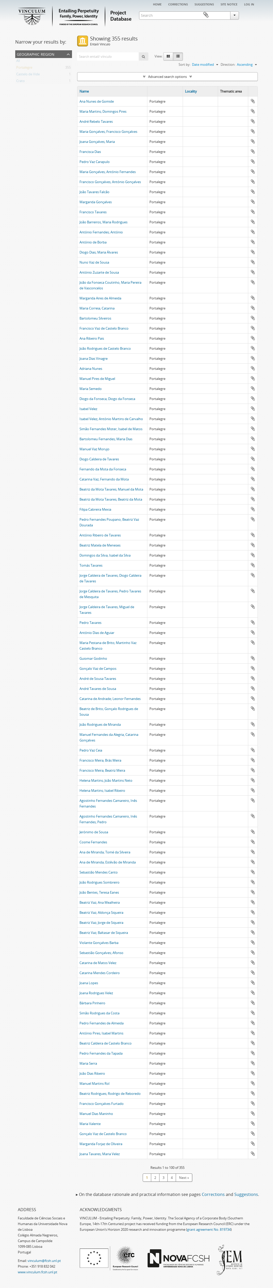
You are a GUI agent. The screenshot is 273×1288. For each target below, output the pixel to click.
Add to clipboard (252, 101)
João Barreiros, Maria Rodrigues (103, 222)
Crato (20, 81)
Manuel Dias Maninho (96, 1113)
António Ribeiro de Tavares (100, 535)
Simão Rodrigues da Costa (99, 1013)
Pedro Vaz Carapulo (94, 161)
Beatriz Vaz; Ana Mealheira (99, 902)
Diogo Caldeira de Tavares (99, 459)
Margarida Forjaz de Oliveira (100, 1144)
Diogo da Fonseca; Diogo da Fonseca (107, 398)
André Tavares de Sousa (97, 688)
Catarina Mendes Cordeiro (99, 973)
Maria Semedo (90, 388)
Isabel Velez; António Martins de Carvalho (111, 419)
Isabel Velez (88, 408)
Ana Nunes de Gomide (96, 101)
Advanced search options (167, 76)
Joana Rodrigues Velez (96, 993)
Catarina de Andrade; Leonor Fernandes (110, 698)
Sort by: (184, 64)
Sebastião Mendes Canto (98, 872)
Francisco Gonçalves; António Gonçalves (110, 182)
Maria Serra (88, 1063)
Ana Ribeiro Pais (91, 338)
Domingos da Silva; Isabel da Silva (105, 555)
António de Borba (93, 242)
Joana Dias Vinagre (93, 358)
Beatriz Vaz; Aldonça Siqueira (101, 912)
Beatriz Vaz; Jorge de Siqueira (101, 922)
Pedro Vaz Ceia (90, 750)
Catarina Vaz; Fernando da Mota (104, 479)
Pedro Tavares (90, 622)
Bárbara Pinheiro (92, 1003)
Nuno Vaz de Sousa (94, 262)
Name (84, 91)
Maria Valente (90, 1123)
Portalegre (24, 68)
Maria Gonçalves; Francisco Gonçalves (108, 131)
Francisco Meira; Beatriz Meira (102, 770)
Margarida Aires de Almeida (100, 298)
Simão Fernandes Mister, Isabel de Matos (110, 429)
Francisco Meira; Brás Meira (100, 760)
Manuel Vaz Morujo (94, 449)
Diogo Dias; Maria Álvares (98, 252)
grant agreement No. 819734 (209, 1229)
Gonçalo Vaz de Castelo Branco (103, 1133)
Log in (249, 4)
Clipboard (250, 15)
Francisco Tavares (93, 212)
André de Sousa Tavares (97, 678)
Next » (184, 1177)
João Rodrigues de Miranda (100, 724)
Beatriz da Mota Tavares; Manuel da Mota (111, 489)
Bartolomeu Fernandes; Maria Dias (105, 439)
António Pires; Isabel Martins (101, 1033)
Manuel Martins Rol (94, 1083)
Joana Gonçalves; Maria (97, 141)
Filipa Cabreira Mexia (95, 509)
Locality (191, 91)
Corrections (178, 4)
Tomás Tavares (90, 565)
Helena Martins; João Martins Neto (105, 780)
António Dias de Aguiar (96, 632)
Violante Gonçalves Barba (98, 942)
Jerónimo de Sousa (93, 832)
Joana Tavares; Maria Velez (99, 1154)
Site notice (229, 4)
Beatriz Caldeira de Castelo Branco (105, 1043)
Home (157, 4)
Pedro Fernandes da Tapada (101, 1053)
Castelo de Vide (28, 75)
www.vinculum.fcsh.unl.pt (37, 1272)
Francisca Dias (90, 151)
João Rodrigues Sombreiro (99, 882)
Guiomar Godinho (93, 658)
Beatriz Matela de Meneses (100, 545)
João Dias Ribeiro (92, 1073)
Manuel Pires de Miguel (97, 378)
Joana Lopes (88, 983)
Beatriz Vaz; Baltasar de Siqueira (103, 932)
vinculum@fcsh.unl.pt (44, 1260)
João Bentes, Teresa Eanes (99, 892)
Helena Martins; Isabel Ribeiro (102, 790)
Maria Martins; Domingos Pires (102, 111)
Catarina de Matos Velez (97, 962)
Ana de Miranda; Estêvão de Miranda (107, 862)
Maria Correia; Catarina (97, 308)
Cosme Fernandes (93, 842)
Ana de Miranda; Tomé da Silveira (104, 852)
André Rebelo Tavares (96, 121)
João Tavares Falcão (94, 192)
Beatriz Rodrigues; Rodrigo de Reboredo (110, 1093)
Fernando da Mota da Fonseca (102, 469)
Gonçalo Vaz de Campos (97, 668)
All (18, 61)
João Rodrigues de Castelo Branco (105, 348)
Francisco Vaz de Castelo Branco (104, 328)
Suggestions (204, 4)
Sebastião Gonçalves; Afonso (101, 952)
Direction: (228, 64)
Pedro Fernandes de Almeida (101, 1023)
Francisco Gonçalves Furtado (101, 1103)
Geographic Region (35, 53)
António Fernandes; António (101, 232)
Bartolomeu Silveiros (95, 318)
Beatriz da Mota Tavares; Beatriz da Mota (110, 499)
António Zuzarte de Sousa (99, 272)
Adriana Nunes (90, 368)
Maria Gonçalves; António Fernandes (107, 171)
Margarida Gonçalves (95, 202)
